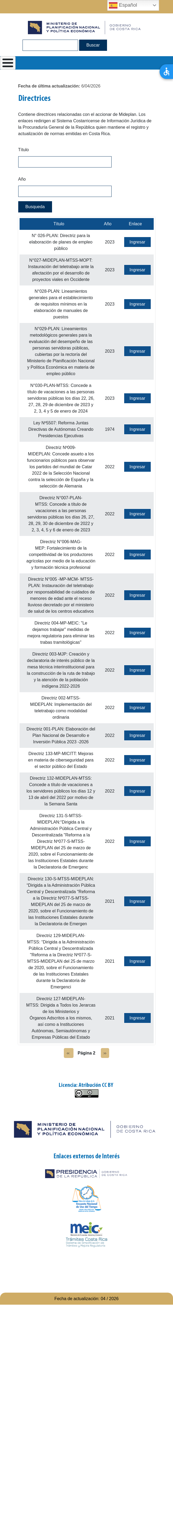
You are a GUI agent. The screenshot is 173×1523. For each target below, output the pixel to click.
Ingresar (137, 242)
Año (22, 179)
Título (23, 149)
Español (123, 5)
